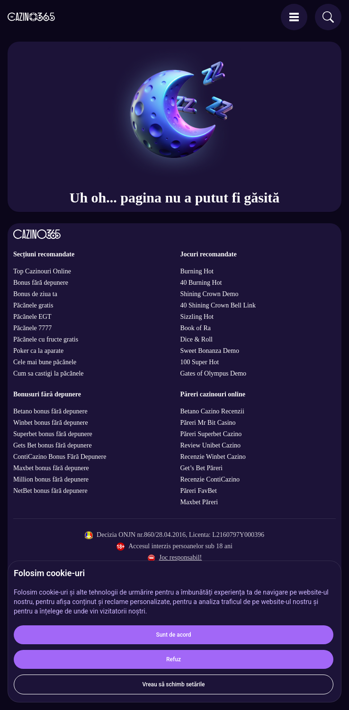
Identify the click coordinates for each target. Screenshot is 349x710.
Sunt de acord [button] (173, 634)
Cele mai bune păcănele (44, 362)
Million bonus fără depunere (51, 479)
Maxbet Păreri (199, 502)
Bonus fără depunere (40, 282)
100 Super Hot (199, 362)
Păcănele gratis (33, 305)
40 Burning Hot (201, 282)
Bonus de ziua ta (35, 294)
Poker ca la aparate (38, 350)
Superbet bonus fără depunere (52, 434)
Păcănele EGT (32, 316)
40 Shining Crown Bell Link (218, 305)
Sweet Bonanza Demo (209, 350)
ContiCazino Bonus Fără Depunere (59, 456)
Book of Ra (195, 328)
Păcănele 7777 (32, 328)
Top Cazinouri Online (42, 271)
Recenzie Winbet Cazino (213, 456)
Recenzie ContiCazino (210, 479)
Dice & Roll (196, 339)
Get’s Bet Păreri (201, 468)
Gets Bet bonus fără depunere (52, 445)
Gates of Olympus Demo (213, 373)
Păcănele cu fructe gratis (45, 339)
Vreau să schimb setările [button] (173, 684)
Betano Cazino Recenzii (212, 411)
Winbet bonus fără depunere (50, 422)
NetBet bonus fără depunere (50, 490)
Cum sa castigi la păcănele (48, 373)
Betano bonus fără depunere (50, 411)
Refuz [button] (173, 659)
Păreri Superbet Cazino (211, 434)
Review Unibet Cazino (210, 445)
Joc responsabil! (180, 557)
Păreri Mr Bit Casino (208, 422)
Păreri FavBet (198, 490)
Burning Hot (197, 271)
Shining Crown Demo (209, 294)
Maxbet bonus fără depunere (51, 468)
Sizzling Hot (197, 316)
